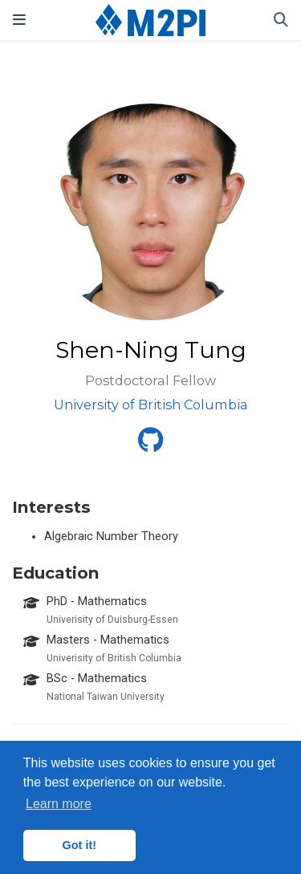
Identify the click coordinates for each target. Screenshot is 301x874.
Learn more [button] (59, 804)
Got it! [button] (79, 845)
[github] (150, 445)
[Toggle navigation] (19, 19)
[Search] (281, 20)
